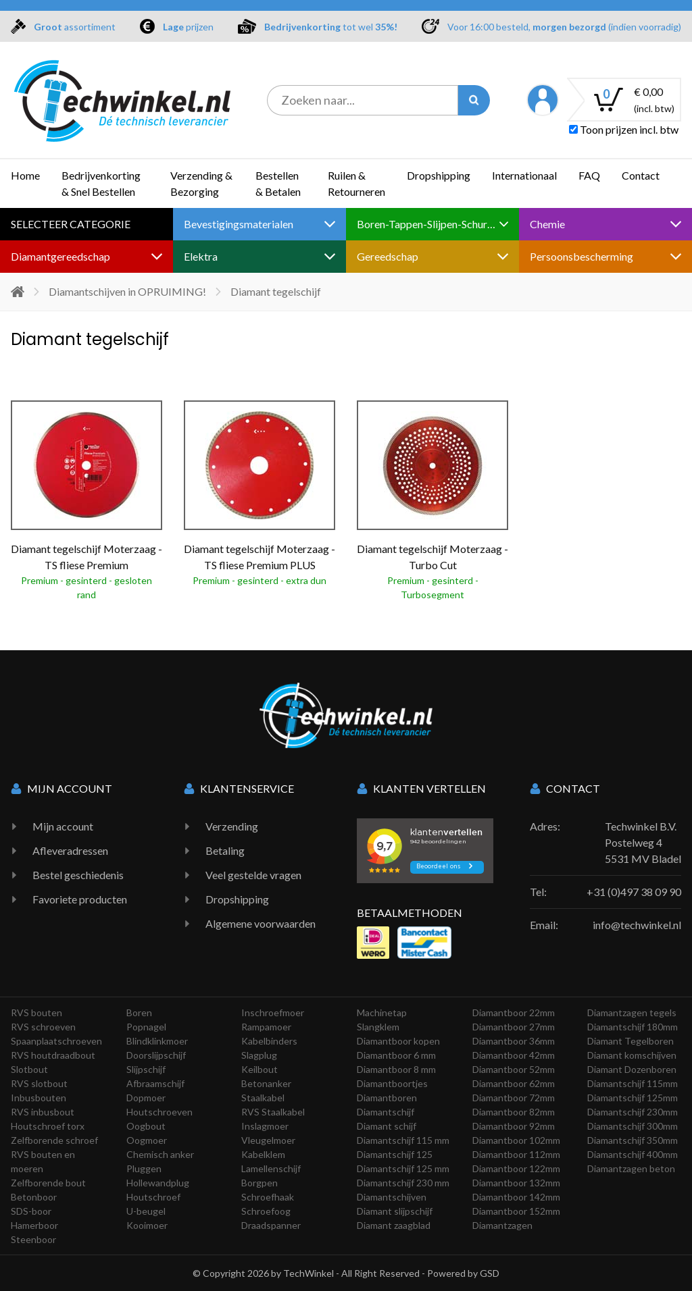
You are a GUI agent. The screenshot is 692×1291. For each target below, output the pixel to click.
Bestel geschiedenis (78, 874)
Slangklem (378, 1026)
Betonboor (34, 1197)
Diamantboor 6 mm (396, 1055)
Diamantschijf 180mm (632, 1026)
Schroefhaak (267, 1197)
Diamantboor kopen (398, 1041)
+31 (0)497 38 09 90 (634, 891)
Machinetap (382, 1012)
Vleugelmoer (268, 1140)
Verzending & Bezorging (201, 183)
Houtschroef (153, 1197)
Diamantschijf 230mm (632, 1111)
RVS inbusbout (42, 1111)
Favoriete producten (79, 899)
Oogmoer (146, 1140)
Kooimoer (147, 1225)
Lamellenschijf (271, 1168)
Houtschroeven (159, 1111)
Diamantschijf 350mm (632, 1140)
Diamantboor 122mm (516, 1168)
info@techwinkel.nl (637, 924)
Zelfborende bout (48, 1182)
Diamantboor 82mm (513, 1111)
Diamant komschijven (631, 1055)
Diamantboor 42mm (513, 1055)
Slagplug (259, 1055)
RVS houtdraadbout (53, 1055)
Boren (139, 1012)
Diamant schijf (386, 1126)
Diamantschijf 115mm (632, 1083)
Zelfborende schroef (54, 1140)
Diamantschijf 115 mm (403, 1140)
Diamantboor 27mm (513, 1026)
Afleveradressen (70, 850)
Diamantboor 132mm (516, 1182)
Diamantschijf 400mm (632, 1154)
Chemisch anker (160, 1154)
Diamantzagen (502, 1225)
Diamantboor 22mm (513, 1012)
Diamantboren (387, 1097)
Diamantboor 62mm (513, 1083)
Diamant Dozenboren (631, 1069)
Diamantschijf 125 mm (403, 1168)
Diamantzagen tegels (631, 1012)
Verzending (231, 826)
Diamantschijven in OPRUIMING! (127, 291)
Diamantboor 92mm (513, 1126)
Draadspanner (271, 1225)
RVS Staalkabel (273, 1111)
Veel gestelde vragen (253, 874)
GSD (489, 1273)
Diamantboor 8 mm (396, 1069)
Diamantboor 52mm (513, 1069)
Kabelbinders (269, 1041)
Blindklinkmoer (157, 1041)
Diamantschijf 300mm (632, 1126)
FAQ (589, 175)
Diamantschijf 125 (394, 1154)
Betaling (225, 850)
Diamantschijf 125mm (632, 1097)
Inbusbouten (38, 1097)
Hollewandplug (157, 1182)
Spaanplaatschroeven (56, 1041)
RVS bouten (36, 1012)
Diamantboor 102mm (516, 1140)
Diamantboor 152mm (516, 1211)
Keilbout (259, 1069)
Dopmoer (146, 1097)
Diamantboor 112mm (516, 1154)
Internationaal (524, 175)
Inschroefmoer (272, 1012)
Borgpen (259, 1182)
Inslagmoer (265, 1126)
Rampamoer (266, 1026)
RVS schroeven (43, 1026)
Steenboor (33, 1239)
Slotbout (29, 1069)
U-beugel (146, 1211)
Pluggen (144, 1168)
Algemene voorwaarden (260, 923)
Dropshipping (438, 175)
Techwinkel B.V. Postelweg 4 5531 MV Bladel (643, 842)
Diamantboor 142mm (516, 1197)
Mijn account (62, 826)
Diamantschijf (385, 1111)
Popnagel (146, 1026)
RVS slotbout (39, 1083)
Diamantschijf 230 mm (403, 1182)
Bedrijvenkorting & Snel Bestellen (101, 183)
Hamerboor (34, 1225)
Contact (641, 175)
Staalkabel (263, 1097)
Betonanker (266, 1083)
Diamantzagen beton (631, 1168)
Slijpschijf (146, 1069)
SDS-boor (31, 1211)
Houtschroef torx (47, 1126)
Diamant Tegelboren (630, 1041)
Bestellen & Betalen (278, 183)
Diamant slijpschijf (394, 1211)
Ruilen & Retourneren (356, 183)
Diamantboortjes (392, 1083)
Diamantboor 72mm (513, 1097)
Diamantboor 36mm (513, 1041)
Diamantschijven (391, 1197)
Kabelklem (263, 1154)
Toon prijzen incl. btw (623, 129)
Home (25, 175)
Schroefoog (266, 1211)
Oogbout (146, 1126)
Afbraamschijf (155, 1083)
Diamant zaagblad (393, 1225)
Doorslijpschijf (156, 1055)
